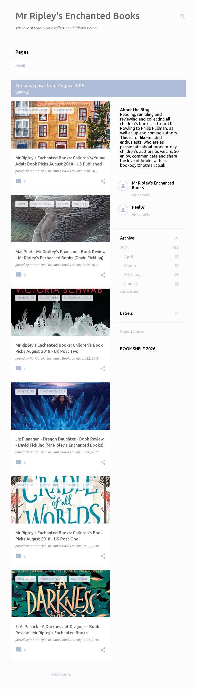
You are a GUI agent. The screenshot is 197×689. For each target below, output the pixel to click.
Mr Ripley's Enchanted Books (77, 15)
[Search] (183, 16)
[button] (103, 181)
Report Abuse (132, 331)
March (130, 265)
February (132, 274)
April (128, 256)
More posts (61, 674)
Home (20, 65)
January (131, 283)
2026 (124, 247)
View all (22, 92)
